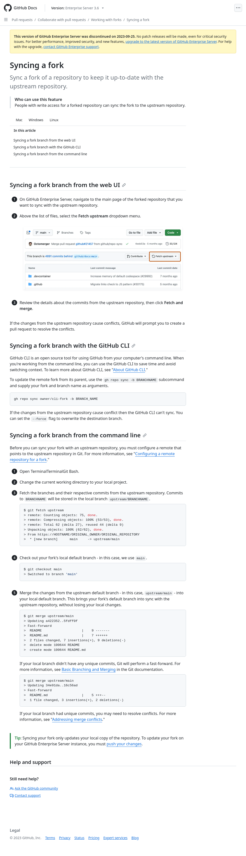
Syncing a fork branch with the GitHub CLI (72, 345)
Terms (50, 837)
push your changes (124, 744)
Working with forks (106, 19)
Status (79, 837)
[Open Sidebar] (6, 20)
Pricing (93, 837)
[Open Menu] (238, 8)
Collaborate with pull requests (62, 19)
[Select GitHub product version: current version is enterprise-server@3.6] (77, 8)
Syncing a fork (138, 19)
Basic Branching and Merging (89, 669)
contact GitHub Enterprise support (71, 46)
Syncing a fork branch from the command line (78, 435)
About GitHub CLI (129, 369)
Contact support (25, 795)
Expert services (115, 837)
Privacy (64, 837)
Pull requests (22, 19)
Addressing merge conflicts (77, 719)
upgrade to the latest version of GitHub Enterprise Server (171, 41)
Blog (135, 837)
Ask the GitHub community (34, 788)
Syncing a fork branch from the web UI (68, 185)
